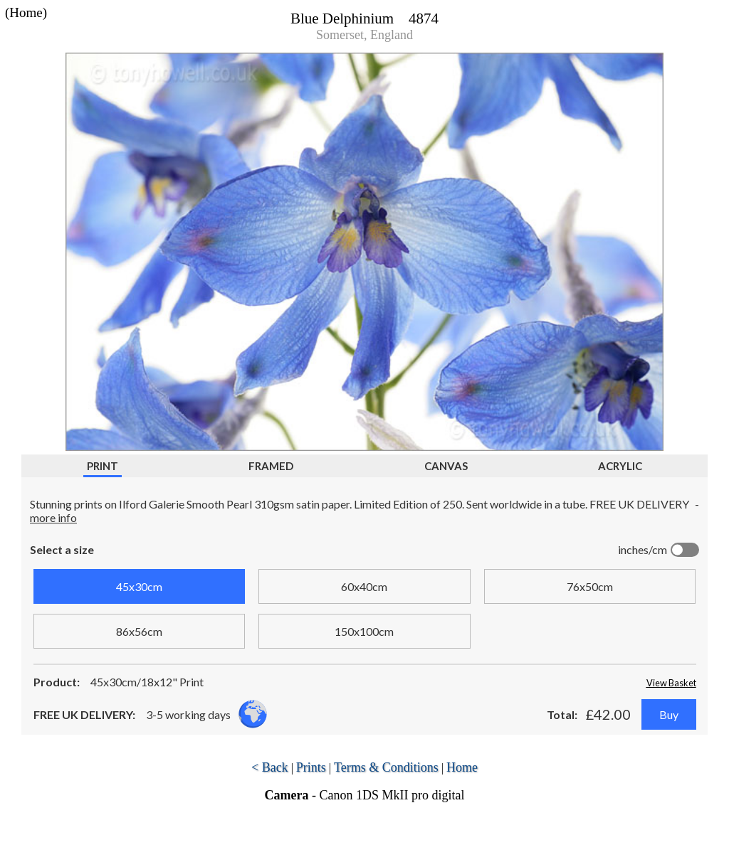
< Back (269, 767)
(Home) (26, 12)
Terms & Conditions (386, 767)
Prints (311, 767)
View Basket (671, 682)
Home (462, 767)
